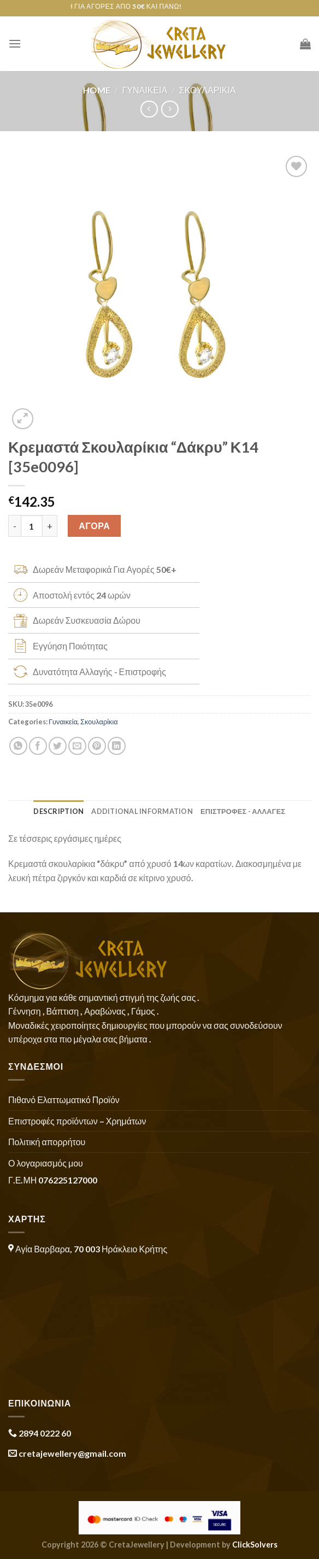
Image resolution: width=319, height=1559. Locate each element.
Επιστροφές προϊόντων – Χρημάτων (77, 1121)
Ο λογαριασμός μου (45, 1163)
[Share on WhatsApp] (18, 746)
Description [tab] (58, 811)
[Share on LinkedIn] (117, 746)
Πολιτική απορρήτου (46, 1141)
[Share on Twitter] (58, 746)
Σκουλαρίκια (207, 90)
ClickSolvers (254, 1544)
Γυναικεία (145, 90)
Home (96, 90)
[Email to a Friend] (77, 746)
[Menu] (14, 43)
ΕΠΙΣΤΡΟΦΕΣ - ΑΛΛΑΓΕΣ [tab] (243, 811)
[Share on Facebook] (38, 746)
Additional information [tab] (142, 811)
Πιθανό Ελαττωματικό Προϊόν (64, 1099)
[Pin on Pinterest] (97, 746)
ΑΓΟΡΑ (94, 525)
